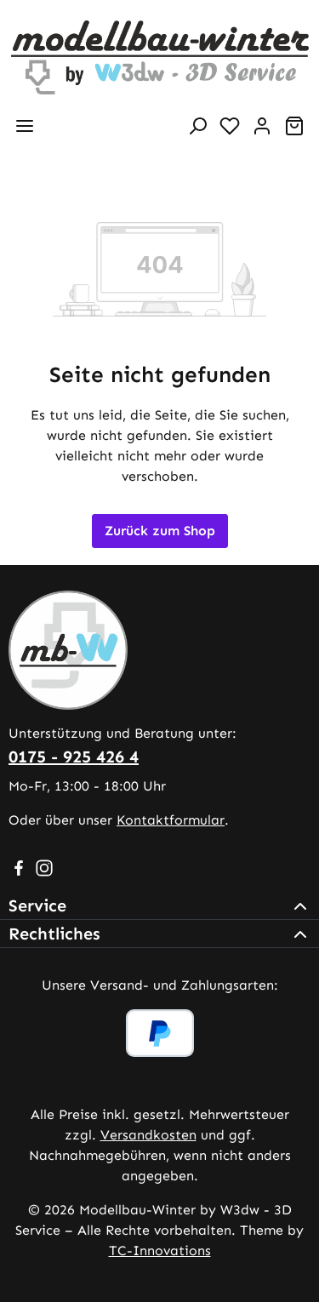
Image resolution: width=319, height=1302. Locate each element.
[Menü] (25, 126)
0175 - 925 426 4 (74, 756)
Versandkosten (148, 1135)
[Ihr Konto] (262, 126)
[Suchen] (197, 126)
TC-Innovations (160, 1250)
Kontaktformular (171, 820)
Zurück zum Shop (160, 531)
